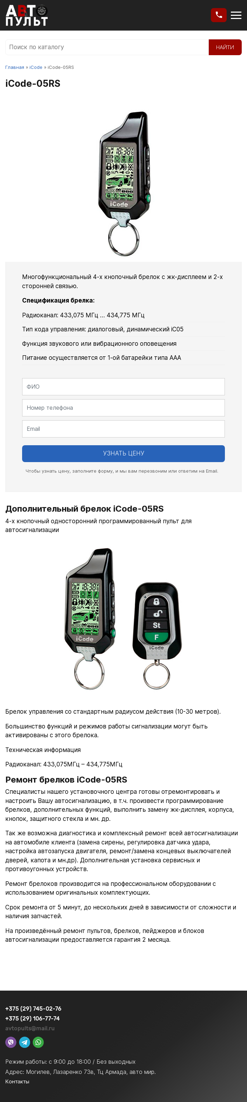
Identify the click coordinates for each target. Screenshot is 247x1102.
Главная (14, 67)
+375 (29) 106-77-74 (32, 1018)
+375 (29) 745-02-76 (33, 1008)
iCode (35, 67)
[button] (219, 15)
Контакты (17, 1081)
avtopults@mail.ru (30, 1028)
